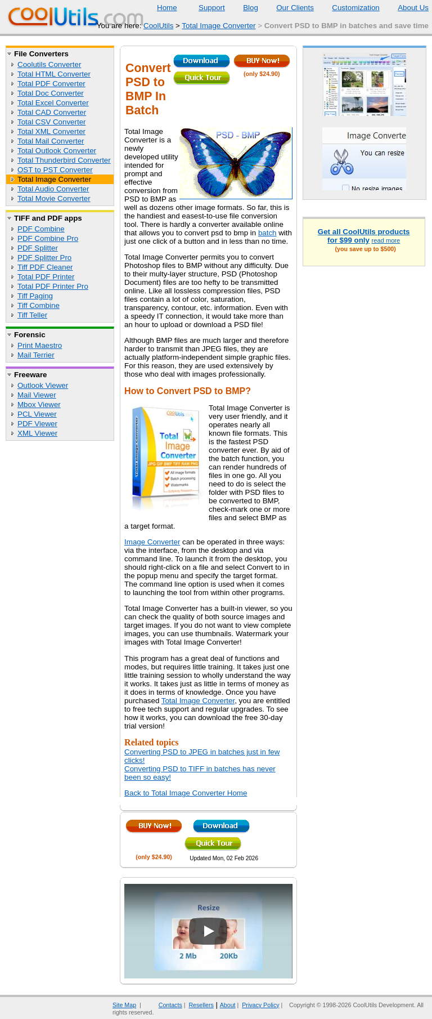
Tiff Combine (38, 305)
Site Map (124, 1005)
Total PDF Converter (51, 83)
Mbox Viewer (39, 404)
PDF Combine (41, 229)
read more (386, 240)
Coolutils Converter (49, 64)
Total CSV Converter (51, 122)
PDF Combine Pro (47, 238)
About (228, 1005)
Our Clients (288, 7)
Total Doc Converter (50, 93)
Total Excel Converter (53, 103)
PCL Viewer (37, 414)
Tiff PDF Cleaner (45, 267)
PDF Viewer (37, 423)
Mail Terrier (36, 355)
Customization (348, 7)
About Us (406, 7)
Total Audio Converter (53, 189)
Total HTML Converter (54, 74)
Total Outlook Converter (56, 150)
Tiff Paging (35, 296)
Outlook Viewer (42, 385)
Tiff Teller (32, 315)
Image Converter (152, 542)
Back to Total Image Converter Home (185, 793)
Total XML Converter (51, 131)
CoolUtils (158, 25)
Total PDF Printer (45, 276)
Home (167, 7)
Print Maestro (39, 345)
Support (204, 7)
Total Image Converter (218, 25)
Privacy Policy (260, 1005)
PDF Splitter (37, 248)
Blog (243, 7)
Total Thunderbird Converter (64, 160)
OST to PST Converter (55, 170)
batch (267, 233)
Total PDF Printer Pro (52, 286)
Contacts (163, 1005)
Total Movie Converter (54, 198)
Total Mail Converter (50, 141)
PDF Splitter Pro (44, 257)
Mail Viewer (36, 395)
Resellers (200, 1005)
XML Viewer (37, 433)
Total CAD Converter (51, 112)
